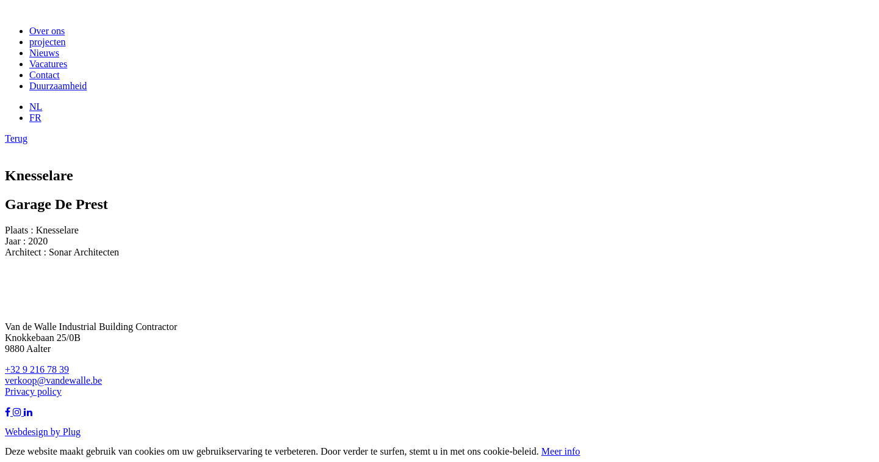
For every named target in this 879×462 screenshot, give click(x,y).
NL (35, 106)
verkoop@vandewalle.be (53, 380)
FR (35, 117)
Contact (44, 75)
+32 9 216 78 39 (37, 369)
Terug (16, 138)
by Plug (66, 431)
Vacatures (48, 64)
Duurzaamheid (58, 86)
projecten (47, 42)
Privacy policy (33, 391)
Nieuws (44, 53)
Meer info (561, 451)
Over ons (47, 31)
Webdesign (28, 431)
